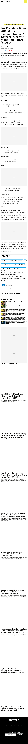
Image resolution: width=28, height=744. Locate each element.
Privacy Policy (14, 730)
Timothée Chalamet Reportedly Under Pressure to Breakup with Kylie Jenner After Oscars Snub (16, 302)
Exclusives (10, 724)
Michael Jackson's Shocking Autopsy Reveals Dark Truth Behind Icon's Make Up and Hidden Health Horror (13, 515)
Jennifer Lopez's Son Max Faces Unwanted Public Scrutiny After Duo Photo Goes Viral (13, 553)
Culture (22, 724)
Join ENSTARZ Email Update (14, 732)
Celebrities (16, 724)
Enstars (5, 1)
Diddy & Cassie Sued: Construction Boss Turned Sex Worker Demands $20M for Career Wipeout (13, 591)
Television (10, 285)
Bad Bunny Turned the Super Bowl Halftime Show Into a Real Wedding (14, 475)
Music (15, 726)
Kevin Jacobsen (5, 46)
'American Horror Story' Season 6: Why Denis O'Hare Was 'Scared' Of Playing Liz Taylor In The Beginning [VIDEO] (13, 268)
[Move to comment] (16, 50)
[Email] (14, 50)
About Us (7, 728)
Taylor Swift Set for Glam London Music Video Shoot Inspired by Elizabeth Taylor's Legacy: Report (12, 670)
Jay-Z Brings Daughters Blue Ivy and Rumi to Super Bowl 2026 (12, 396)
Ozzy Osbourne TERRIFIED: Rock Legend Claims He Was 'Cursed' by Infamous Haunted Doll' (12, 708)
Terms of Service (20, 728)
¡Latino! (20, 726)
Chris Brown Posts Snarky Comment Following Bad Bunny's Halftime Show (13, 435)
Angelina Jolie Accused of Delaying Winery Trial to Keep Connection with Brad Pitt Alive (16, 314)
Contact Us (12, 728)
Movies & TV (9, 726)
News (5, 724)
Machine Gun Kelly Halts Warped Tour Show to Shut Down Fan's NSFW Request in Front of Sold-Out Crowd (14, 630)
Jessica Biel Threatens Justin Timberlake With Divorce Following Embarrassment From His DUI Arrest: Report (16, 322)
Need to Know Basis (11, 110)
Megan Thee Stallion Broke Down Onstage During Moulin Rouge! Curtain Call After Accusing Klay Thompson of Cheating (15, 310)
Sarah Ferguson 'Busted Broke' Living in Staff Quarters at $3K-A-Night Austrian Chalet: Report (16, 306)
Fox (7, 285)
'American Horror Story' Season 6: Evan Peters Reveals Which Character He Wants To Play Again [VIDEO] (13, 278)
